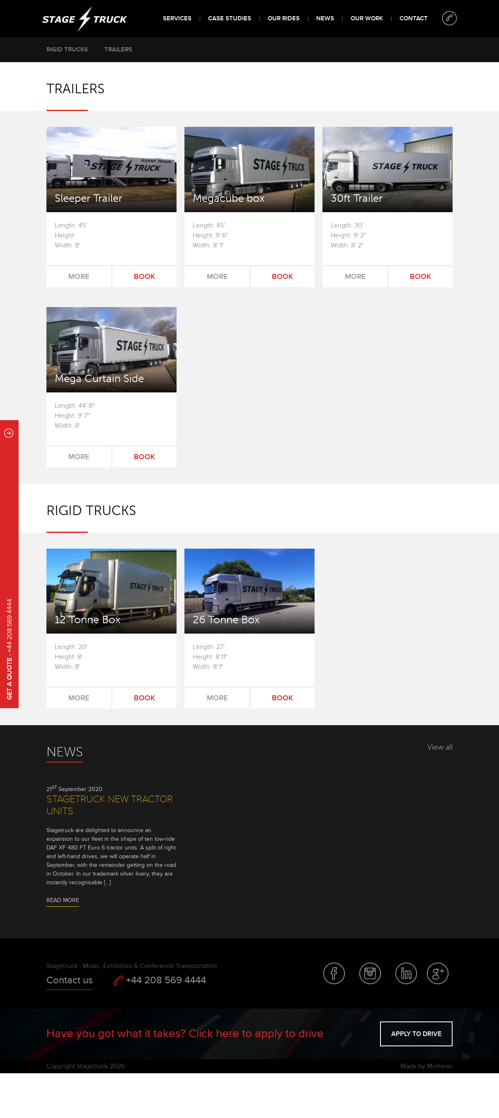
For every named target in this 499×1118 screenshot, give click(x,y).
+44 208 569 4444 (160, 980)
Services (177, 18)
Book (144, 276)
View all (440, 747)
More (78, 276)
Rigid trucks (67, 49)
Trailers (118, 49)
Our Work (367, 18)
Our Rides (284, 18)
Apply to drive (416, 1034)
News (325, 18)
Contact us (69, 980)
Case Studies (229, 18)
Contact (414, 18)
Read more (62, 900)
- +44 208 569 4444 (9, 649)
